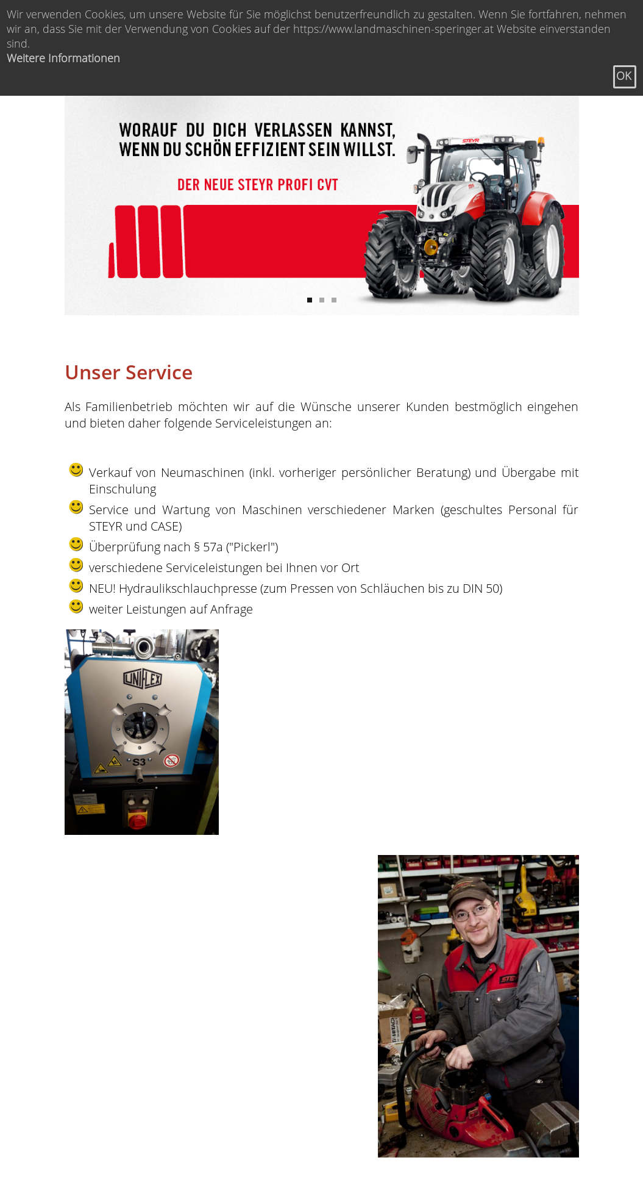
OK (623, 75)
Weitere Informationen (63, 58)
